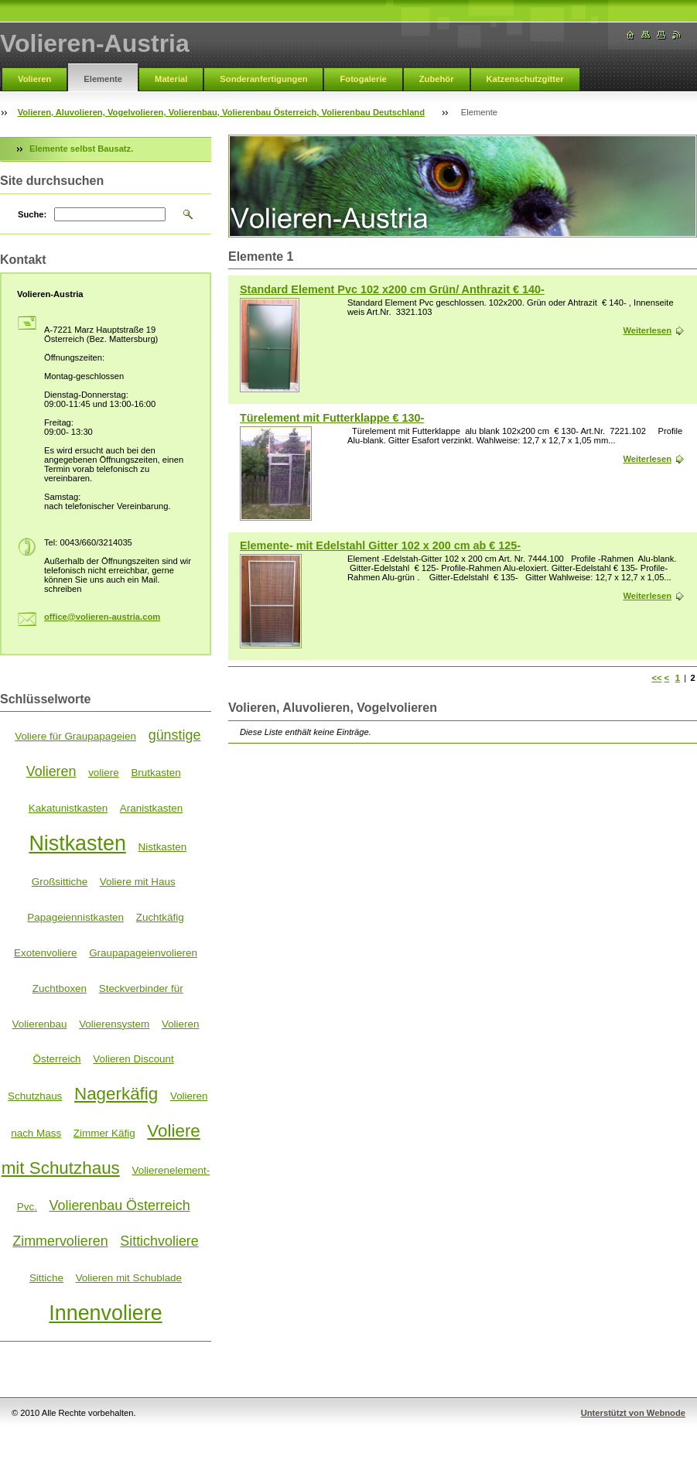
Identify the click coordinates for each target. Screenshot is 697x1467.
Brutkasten (155, 772)
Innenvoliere (105, 1313)
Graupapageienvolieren (143, 953)
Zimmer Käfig (104, 1133)
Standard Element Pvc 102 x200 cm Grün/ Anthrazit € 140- (392, 289)
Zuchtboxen (59, 988)
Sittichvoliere (159, 1241)
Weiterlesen (647, 330)
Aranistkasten (151, 808)
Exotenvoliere (45, 953)
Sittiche (46, 1278)
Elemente (103, 79)
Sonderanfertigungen (263, 79)
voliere (103, 772)
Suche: (32, 214)
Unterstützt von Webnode (633, 1412)
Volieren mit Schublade (129, 1278)
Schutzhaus (35, 1096)
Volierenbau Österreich (120, 1205)
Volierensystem (114, 1024)
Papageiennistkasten (75, 917)
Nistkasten (77, 843)
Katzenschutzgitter (525, 79)
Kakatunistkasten (68, 808)
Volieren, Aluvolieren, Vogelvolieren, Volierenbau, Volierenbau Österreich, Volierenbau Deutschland (221, 112)
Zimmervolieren (60, 1241)
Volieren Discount (133, 1059)
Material (171, 79)
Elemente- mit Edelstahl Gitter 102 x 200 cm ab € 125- (380, 545)
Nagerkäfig (116, 1093)
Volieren (34, 79)
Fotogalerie (363, 79)
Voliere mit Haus (138, 881)
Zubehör (436, 79)
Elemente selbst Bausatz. (81, 148)
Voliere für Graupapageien (75, 736)
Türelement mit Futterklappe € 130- (332, 418)
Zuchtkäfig (160, 917)
